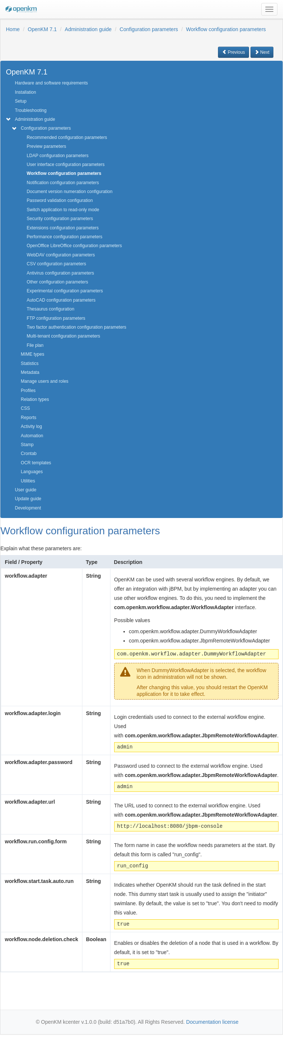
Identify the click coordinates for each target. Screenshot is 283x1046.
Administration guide (88, 29)
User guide (25, 489)
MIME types (32, 354)
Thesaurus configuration (50, 309)
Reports (28, 417)
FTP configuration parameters (56, 318)
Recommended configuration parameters (67, 137)
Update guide (28, 498)
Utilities (28, 481)
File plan (35, 345)
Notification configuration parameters (63, 182)
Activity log (31, 426)
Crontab (29, 453)
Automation (32, 435)
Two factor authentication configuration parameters (76, 327)
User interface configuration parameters (66, 164)
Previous (233, 52)
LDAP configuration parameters (57, 155)
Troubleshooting (31, 110)
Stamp (27, 444)
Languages (31, 471)
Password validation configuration (60, 200)
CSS (25, 408)
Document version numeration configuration (69, 191)
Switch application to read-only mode (63, 209)
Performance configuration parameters (64, 236)
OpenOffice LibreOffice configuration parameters (74, 245)
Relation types (35, 399)
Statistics (29, 363)
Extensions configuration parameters (63, 227)
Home (13, 29)
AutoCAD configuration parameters (61, 300)
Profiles (28, 390)
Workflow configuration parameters (226, 29)
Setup (20, 101)
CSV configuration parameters (56, 263)
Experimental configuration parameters (65, 290)
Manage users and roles (44, 381)
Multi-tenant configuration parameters (63, 336)
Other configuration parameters (57, 282)
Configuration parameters (149, 29)
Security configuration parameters (60, 218)
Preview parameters (46, 146)
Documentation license (212, 1022)
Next (262, 52)
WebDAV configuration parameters (61, 255)
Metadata (30, 372)
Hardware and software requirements (51, 83)
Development (28, 508)
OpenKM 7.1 (42, 29)
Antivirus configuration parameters (60, 273)
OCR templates (36, 462)
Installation (25, 92)
